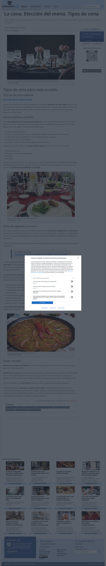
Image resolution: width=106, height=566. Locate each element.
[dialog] (53, 283)
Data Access (53, 307)
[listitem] (53, 278)
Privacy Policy (61, 307)
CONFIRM (42, 302)
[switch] (71, 281)
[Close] (78, 258)
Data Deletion (45, 307)
